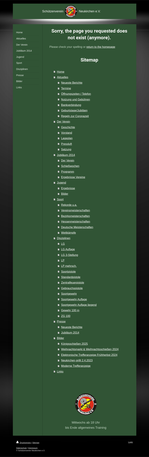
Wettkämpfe (68, 232)
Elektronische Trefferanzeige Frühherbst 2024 (89, 354)
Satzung (66, 149)
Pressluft (66, 143)
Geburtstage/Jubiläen (74, 110)
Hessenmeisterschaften (75, 221)
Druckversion (23, 443)
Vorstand (66, 132)
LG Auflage (68, 249)
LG (63, 243)
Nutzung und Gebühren (75, 99)
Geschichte (68, 127)
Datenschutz (21, 448)
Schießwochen (70, 165)
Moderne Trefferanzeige (76, 365)
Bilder (64, 193)
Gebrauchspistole (72, 288)
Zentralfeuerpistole (72, 282)
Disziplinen (63, 238)
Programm (67, 171)
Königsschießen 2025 (74, 343)
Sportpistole (68, 271)
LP (62, 260)
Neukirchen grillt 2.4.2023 (77, 360)
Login (130, 442)
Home (60, 71)
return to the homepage (100, 46)
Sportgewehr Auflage (74, 299)
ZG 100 (65, 315)
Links (60, 371)
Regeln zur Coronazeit (75, 116)
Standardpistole (70, 277)
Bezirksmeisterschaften (75, 216)
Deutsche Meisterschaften (77, 227)
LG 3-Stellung (69, 254)
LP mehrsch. (69, 265)
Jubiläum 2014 (66, 155)
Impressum (33, 448)
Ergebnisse (68, 188)
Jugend (61, 182)
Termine (66, 88)
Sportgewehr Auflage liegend (79, 304)
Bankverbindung (71, 104)
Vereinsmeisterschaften (75, 210)
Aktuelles (62, 77)
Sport (60, 199)
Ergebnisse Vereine (73, 177)
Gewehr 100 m (70, 310)
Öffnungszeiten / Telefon (76, 93)
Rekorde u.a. (69, 204)
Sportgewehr (69, 293)
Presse (61, 321)
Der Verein (63, 121)
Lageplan (67, 138)
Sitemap (35, 443)
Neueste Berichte (71, 82)
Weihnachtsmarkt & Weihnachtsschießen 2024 (89, 349)
